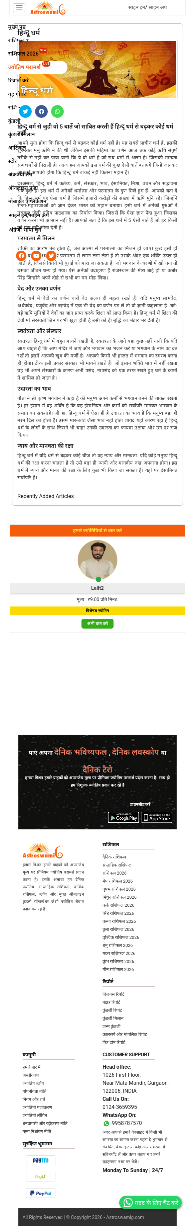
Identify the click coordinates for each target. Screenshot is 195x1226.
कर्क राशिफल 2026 (118, 905)
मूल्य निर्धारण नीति (37, 1131)
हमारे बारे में (32, 1067)
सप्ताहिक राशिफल (117, 865)
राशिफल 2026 (115, 873)
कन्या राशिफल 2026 (119, 921)
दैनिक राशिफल (114, 857)
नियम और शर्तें (34, 1099)
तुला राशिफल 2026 (118, 929)
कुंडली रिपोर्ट (112, 1010)
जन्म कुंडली (112, 1026)
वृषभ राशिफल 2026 (119, 889)
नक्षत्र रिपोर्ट (111, 1002)
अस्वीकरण (31, 1075)
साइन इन (136, 7)
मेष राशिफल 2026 (118, 881)
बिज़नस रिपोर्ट (114, 994)
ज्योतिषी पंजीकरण (37, 1107)
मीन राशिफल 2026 (118, 969)
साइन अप (158, 7)
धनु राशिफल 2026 (118, 945)
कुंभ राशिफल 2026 (118, 961)
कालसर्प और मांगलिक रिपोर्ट (125, 1034)
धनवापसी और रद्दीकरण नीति (45, 1123)
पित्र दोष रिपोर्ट (114, 1042)
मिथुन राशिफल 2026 (120, 897)
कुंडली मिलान (113, 1018)
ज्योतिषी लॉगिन (35, 1115)
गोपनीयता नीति (35, 1091)
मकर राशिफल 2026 (119, 953)
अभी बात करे (97, 623)
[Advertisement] (97, 685)
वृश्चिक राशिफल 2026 (121, 937)
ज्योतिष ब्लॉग (33, 1083)
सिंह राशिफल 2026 (118, 913)
